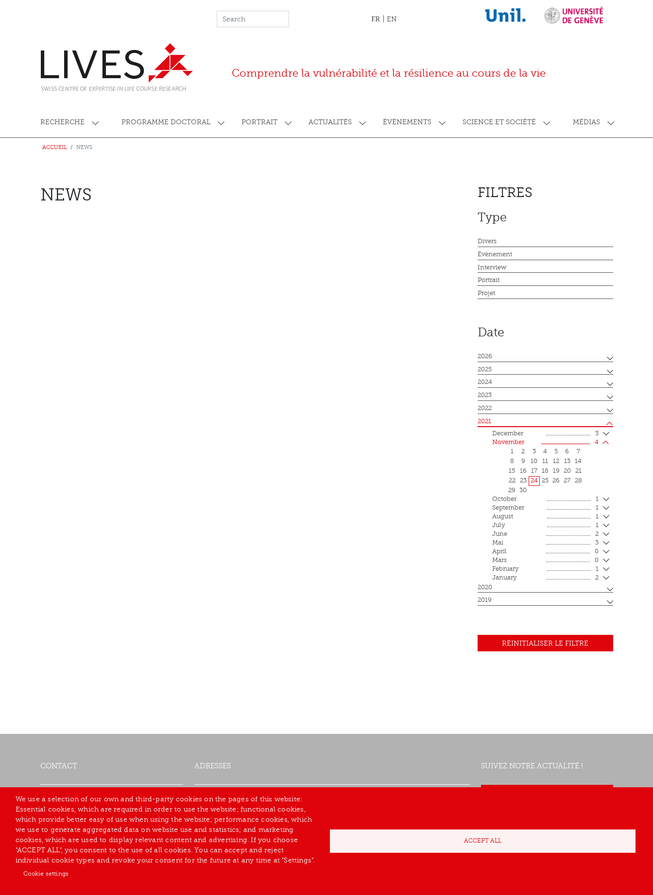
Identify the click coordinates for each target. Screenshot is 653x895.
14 (578, 461)
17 (534, 470)
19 (556, 470)
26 (556, 480)
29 (512, 490)
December (545, 434)
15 (512, 470)
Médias (586, 122)
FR (375, 19)
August (545, 517)
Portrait (259, 122)
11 (545, 461)
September (545, 508)
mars (545, 560)
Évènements (407, 122)
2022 (485, 408)
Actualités (330, 122)
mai (545, 543)
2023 (485, 395)
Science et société (499, 122)
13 (567, 461)
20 (567, 470)
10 (534, 461)
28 (578, 480)
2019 (485, 600)
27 (567, 480)
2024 (485, 382)
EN (392, 19)
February (545, 569)
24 (534, 480)
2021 (484, 421)
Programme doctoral (165, 122)
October (545, 499)
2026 (485, 356)
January (545, 578)
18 (545, 470)
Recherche (62, 122)
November (545, 442)
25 (545, 480)
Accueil (54, 147)
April (545, 551)
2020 (485, 587)
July (545, 525)
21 (578, 470)
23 (523, 480)
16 (523, 470)
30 (523, 490)
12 (556, 461)
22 (512, 480)
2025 (485, 369)
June (545, 534)
